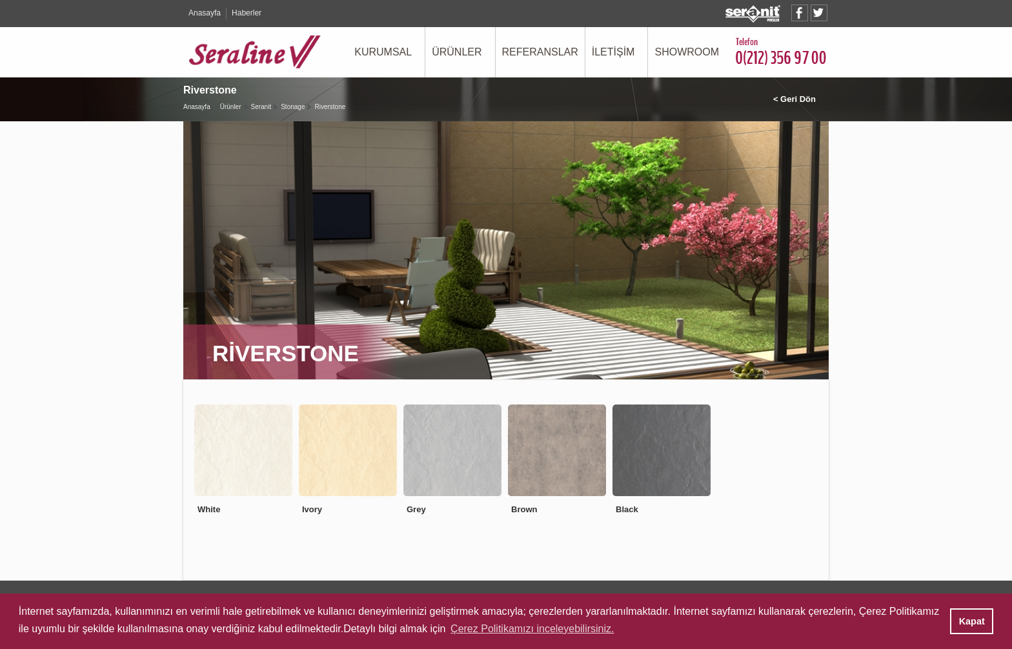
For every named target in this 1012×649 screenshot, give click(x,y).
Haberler (246, 12)
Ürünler (230, 106)
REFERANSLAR (540, 51)
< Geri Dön (794, 99)
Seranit (261, 106)
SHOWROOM (686, 51)
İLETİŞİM (613, 51)
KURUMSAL (383, 51)
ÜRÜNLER (456, 51)
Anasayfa (204, 12)
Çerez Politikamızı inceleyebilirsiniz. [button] (532, 628)
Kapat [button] (972, 621)
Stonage (293, 106)
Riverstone (329, 106)
